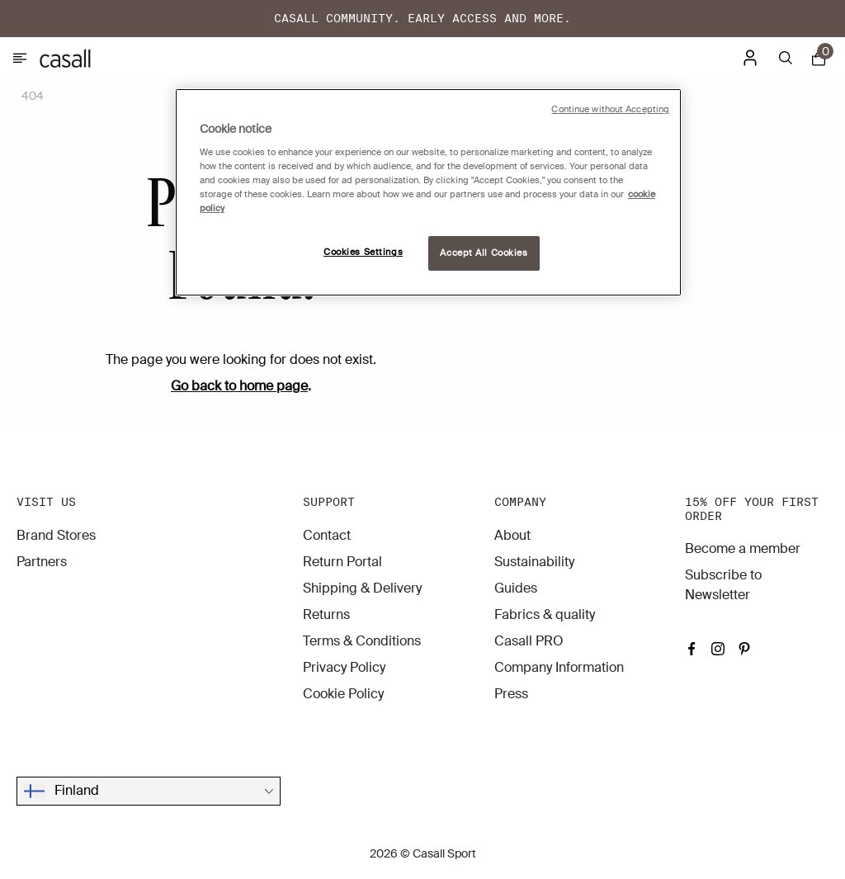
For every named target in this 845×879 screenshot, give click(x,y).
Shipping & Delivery (362, 588)
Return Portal (342, 561)
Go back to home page (239, 386)
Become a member (742, 548)
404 (32, 95)
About (512, 535)
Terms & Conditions (362, 641)
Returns (326, 614)
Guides (515, 588)
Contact (327, 535)
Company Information (559, 667)
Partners (42, 561)
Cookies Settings (363, 252)
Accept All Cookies (483, 253)
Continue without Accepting (610, 109)
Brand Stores (56, 535)
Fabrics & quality (544, 614)
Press (511, 693)
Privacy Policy (344, 667)
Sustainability (534, 561)
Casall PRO (529, 641)
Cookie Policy (343, 693)
